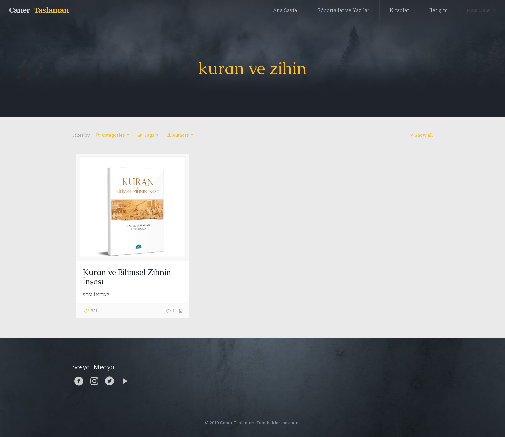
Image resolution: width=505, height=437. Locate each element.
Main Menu (482, 10)
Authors (180, 135)
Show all (421, 135)
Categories (113, 135)
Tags (148, 135)
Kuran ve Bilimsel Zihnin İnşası (127, 277)
